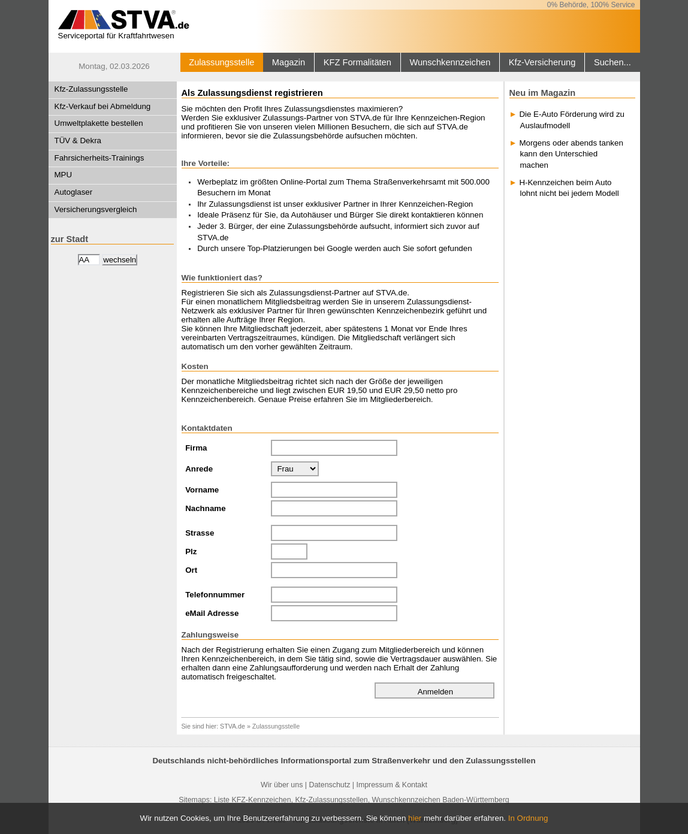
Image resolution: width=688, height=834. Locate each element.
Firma (196, 447)
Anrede (199, 468)
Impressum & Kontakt (391, 785)
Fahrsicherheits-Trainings (99, 157)
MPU (64, 174)
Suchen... (612, 62)
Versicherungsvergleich (96, 209)
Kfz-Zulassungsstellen (331, 800)
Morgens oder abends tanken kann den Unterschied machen (571, 154)
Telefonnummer (215, 594)
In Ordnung (528, 818)
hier (414, 818)
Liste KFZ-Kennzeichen (252, 800)
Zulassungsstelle (221, 62)
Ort (191, 570)
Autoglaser (74, 192)
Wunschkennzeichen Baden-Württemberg (440, 800)
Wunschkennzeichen (449, 62)
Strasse (199, 532)
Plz (191, 551)
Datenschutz (329, 785)
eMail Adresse (212, 613)
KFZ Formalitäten (357, 62)
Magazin (288, 62)
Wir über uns (282, 785)
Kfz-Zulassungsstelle (91, 88)
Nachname (205, 508)
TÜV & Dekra (78, 140)
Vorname (202, 489)
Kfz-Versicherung (542, 62)
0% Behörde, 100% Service (591, 5)
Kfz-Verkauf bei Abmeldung (103, 106)
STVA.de (232, 726)
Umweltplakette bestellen (99, 123)
